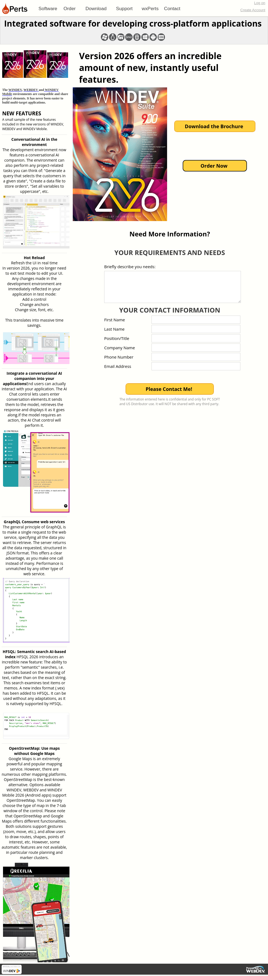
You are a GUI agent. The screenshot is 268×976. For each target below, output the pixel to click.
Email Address (117, 366)
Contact (172, 8)
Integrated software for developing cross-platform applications (133, 23)
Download (95, 8)
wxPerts (150, 8)
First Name (114, 319)
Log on (259, 3)
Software (48, 8)
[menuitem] (48, 8)
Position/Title (116, 338)
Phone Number (118, 357)
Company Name (119, 347)
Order (69, 8)
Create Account (252, 10)
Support (124, 8)
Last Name (114, 329)
